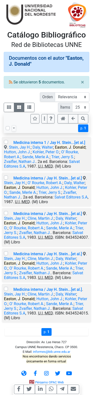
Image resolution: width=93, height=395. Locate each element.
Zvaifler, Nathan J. (19, 161)
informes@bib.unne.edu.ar (51, 352)
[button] (51, 118)
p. (83, 128)
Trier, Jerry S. (62, 157)
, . (70, 147)
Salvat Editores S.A (71, 197)
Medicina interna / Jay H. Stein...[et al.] (47, 178)
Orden (47, 97)
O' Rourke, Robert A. (45, 182)
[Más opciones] (44, 118)
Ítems (65, 107)
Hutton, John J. (17, 152)
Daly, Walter (42, 147)
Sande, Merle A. (36, 157)
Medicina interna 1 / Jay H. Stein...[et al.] (49, 142)
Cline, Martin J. (41, 218)
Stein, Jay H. (20, 147)
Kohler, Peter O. (46, 152)
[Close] (82, 82)
